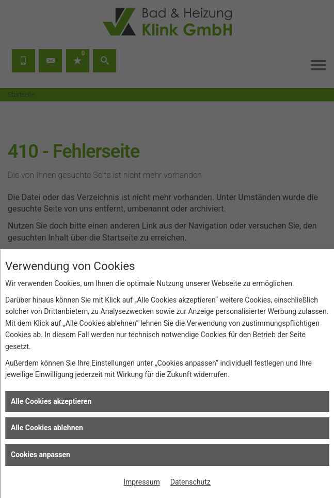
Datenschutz (190, 482)
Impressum (141, 482)
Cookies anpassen (40, 454)
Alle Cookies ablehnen (47, 428)
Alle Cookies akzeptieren (51, 401)
